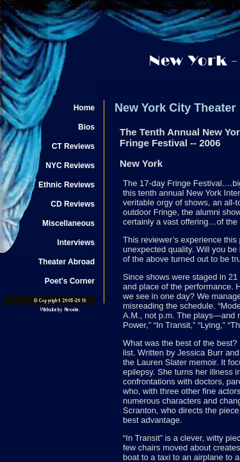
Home (84, 107)
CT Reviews (73, 146)
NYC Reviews (70, 165)
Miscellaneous (68, 223)
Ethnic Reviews (66, 184)
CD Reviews (73, 204)
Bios (86, 127)
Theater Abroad (66, 261)
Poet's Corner (70, 281)
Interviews (76, 242)
